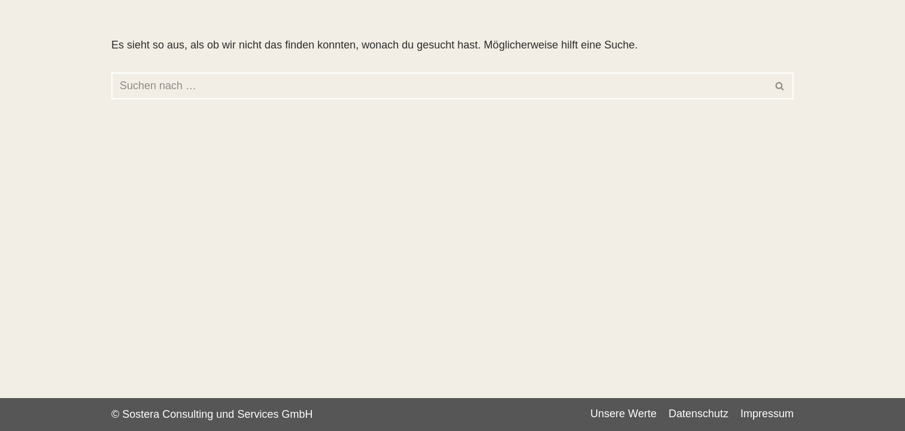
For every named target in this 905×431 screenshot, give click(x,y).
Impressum (767, 414)
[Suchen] (439, 85)
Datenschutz (698, 414)
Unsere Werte (623, 414)
